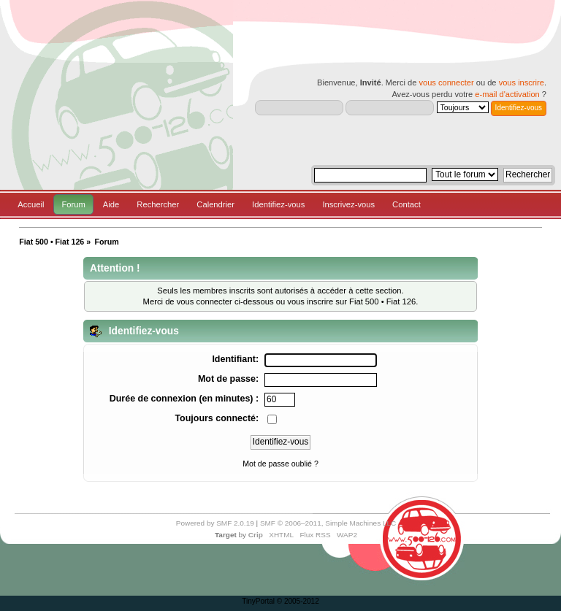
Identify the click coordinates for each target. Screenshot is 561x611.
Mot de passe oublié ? (280, 463)
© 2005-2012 (298, 601)
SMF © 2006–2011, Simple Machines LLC (328, 523)
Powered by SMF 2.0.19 (215, 523)
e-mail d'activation (507, 94)
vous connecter (446, 82)
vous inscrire (521, 82)
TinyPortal (258, 601)
